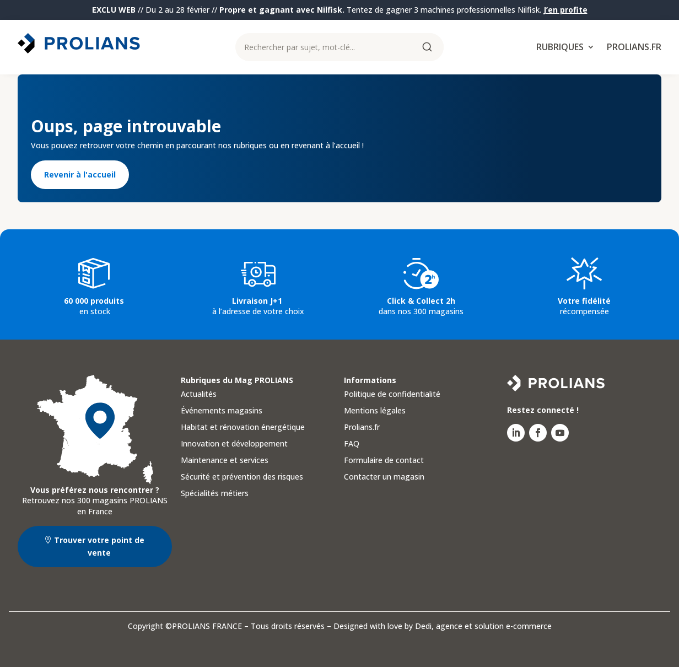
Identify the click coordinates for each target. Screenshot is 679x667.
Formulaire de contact (384, 460)
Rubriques (560, 48)
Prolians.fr (634, 48)
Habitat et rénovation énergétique (243, 427)
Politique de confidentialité (392, 394)
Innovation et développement (234, 444)
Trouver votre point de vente (99, 546)
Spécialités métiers (215, 494)
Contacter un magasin (384, 477)
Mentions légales (375, 411)
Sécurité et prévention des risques (242, 477)
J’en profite (565, 9)
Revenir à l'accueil (80, 174)
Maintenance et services (224, 460)
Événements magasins (221, 411)
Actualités (199, 394)
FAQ (351, 444)
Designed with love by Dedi (382, 626)
